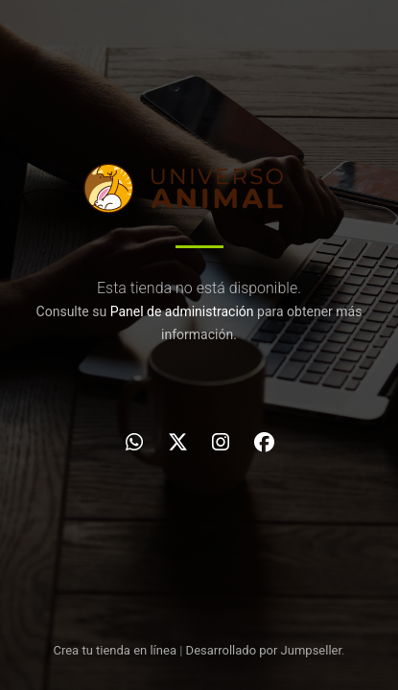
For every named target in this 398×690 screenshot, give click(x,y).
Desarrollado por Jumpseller (264, 650)
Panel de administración (182, 311)
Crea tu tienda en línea (116, 650)
